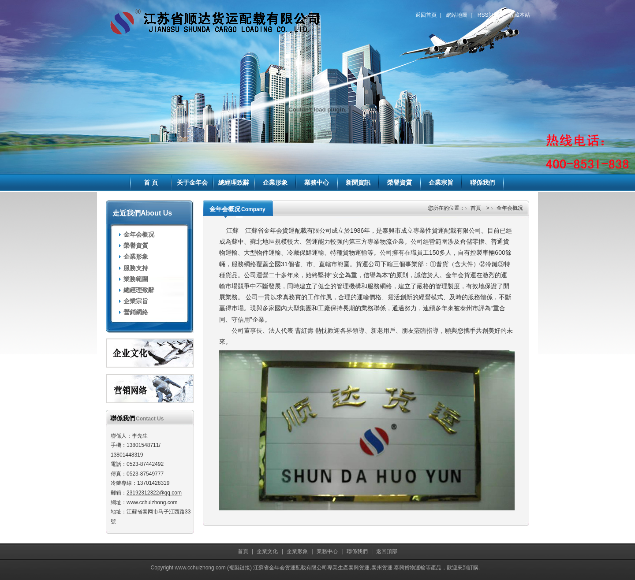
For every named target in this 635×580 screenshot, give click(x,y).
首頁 (476, 208)
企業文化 (267, 551)
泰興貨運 (359, 568)
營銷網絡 (135, 312)
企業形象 (275, 182)
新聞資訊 (358, 182)
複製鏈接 (239, 568)
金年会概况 (138, 234)
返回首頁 (426, 15)
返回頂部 (386, 551)
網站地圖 (456, 15)
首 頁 (151, 182)
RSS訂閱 (488, 15)
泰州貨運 (381, 568)
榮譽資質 (399, 182)
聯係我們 (482, 182)
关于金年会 (192, 182)
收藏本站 (519, 15)
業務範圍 (135, 279)
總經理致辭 (233, 182)
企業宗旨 (441, 182)
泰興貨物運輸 (410, 568)
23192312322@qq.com (154, 493)
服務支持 (135, 267)
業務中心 (316, 182)
